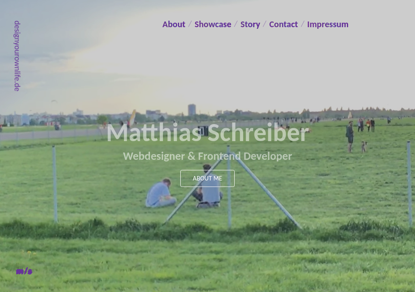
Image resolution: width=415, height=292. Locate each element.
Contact (296, 23)
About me (207, 178)
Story (260, 23)
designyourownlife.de (17, 56)
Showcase (219, 23)
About (176, 23)
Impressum (186, 39)
